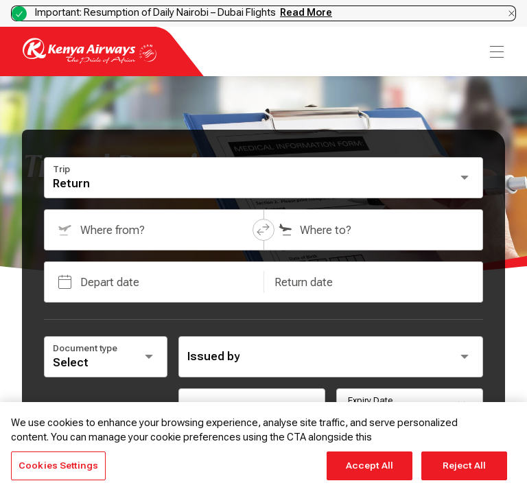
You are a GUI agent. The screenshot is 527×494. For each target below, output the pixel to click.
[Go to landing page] (89, 60)
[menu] (495, 52)
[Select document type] (105, 356)
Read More (306, 12)
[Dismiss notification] (511, 13)
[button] (263, 230)
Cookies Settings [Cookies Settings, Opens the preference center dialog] (58, 465)
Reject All (464, 465)
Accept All (369, 465)
